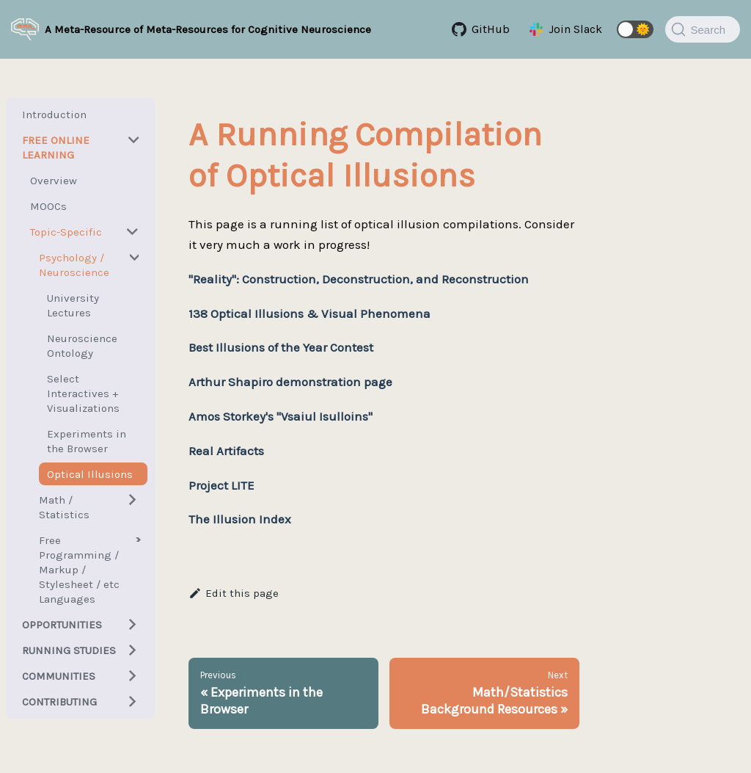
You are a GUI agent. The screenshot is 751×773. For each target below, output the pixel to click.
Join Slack (575, 29)
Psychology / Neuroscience (74, 265)
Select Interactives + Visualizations (83, 393)
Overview (53, 180)
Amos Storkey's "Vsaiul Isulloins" (280, 416)
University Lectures (73, 305)
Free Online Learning (55, 148)
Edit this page (233, 593)
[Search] (702, 29)
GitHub (491, 29)
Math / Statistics (64, 507)
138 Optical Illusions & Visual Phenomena (309, 313)
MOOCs (48, 206)
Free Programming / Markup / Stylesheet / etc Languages (79, 570)
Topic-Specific (66, 232)
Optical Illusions (90, 474)
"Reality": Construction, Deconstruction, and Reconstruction (358, 279)
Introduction (54, 114)
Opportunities (62, 624)
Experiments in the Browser (86, 441)
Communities (58, 676)
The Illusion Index (239, 519)
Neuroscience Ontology (82, 346)
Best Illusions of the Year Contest (280, 347)
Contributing (59, 701)
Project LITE (221, 485)
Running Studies (69, 650)
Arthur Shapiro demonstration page (290, 381)
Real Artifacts (226, 450)
